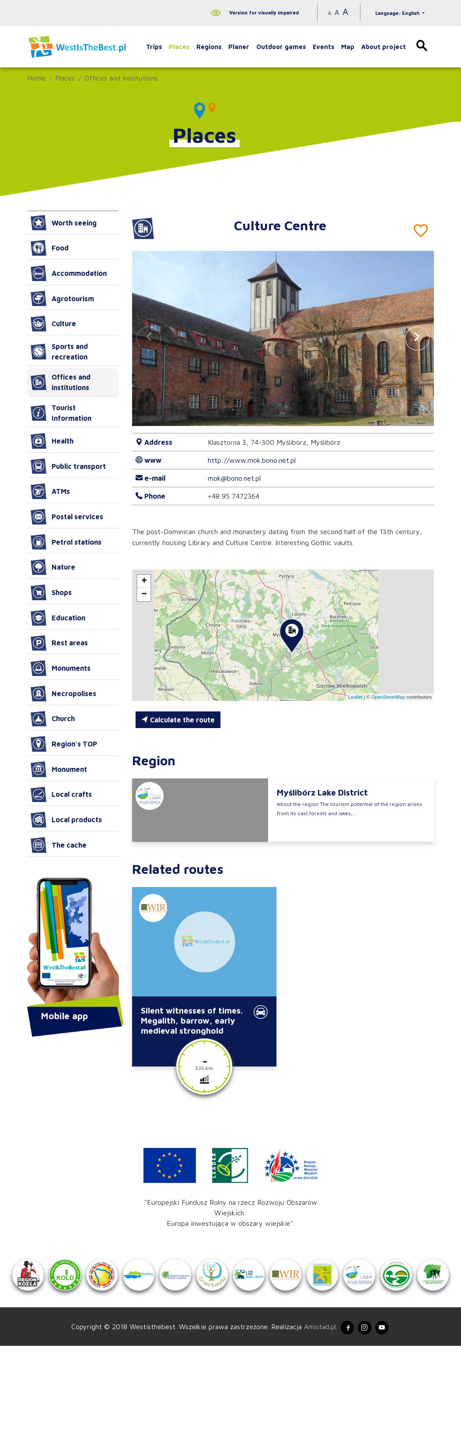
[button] (417, 338)
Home (36, 78)
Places (179, 46)
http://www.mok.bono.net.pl (252, 460)
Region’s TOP (64, 744)
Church (53, 719)
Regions (208, 46)
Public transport (68, 466)
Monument (59, 769)
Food (50, 248)
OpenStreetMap (388, 697)
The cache (59, 845)
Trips (154, 46)
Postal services (67, 516)
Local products (66, 819)
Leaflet (355, 697)
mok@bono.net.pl (234, 478)
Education (58, 618)
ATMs (50, 491)
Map (347, 46)
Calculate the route (178, 720)
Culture (53, 323)
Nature (53, 567)
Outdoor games (281, 46)
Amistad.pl (312, 1422)
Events (323, 46)
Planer (238, 46)
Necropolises (63, 693)
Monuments (61, 668)
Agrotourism (62, 298)
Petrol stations (66, 542)
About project (383, 46)
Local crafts (61, 794)
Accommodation (69, 273)
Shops (51, 592)
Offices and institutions (121, 78)
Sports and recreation (59, 351)
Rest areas (59, 643)
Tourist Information (61, 413)
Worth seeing (64, 223)
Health (52, 441)
